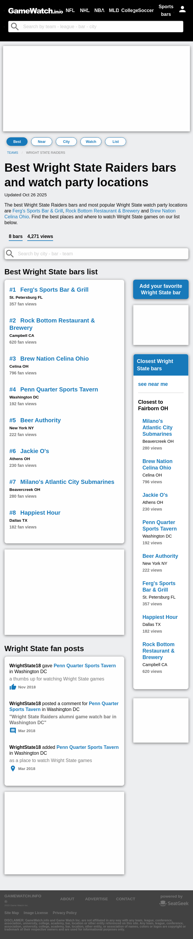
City (66, 142)
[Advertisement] (96, 89)
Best (17, 142)
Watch (91, 142)
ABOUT (67, 899)
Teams (12, 152)
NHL (85, 10)
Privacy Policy (65, 913)
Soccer (146, 10)
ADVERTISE (96, 899)
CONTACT (125, 899)
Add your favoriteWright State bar (160, 289)
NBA (99, 10)
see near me (153, 384)
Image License (36, 913)
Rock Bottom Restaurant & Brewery (102, 210)
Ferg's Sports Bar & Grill (38, 210)
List (116, 142)
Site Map (11, 913)
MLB (114, 10)
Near (42, 142)
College (129, 10)
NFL (70, 10)
